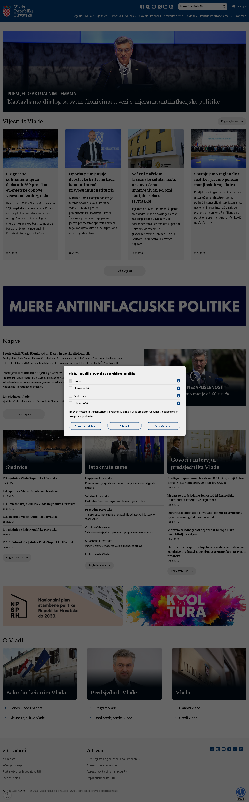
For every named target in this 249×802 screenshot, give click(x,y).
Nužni (77, 380)
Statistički (80, 395)
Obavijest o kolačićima (162, 411)
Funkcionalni (81, 388)
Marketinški (81, 403)
